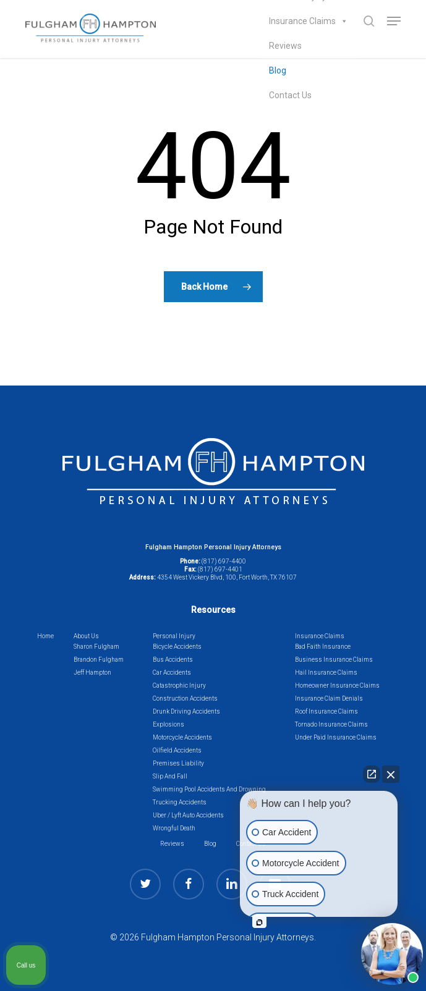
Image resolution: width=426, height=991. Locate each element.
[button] (394, 21)
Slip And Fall (170, 776)
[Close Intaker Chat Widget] (390, 774)
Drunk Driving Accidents (186, 711)
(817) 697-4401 (220, 569)
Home (45, 636)
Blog (277, 70)
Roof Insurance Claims (326, 711)
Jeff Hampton (92, 672)
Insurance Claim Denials (329, 698)
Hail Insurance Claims (326, 672)
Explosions (168, 724)
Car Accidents (172, 672)
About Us (86, 636)
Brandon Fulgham (99, 659)
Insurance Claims (308, 21)
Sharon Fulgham (96, 646)
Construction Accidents (185, 698)
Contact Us (290, 95)
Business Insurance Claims (334, 659)
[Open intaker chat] (259, 922)
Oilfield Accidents (177, 750)
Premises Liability (178, 763)
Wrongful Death (174, 828)
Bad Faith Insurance (323, 646)
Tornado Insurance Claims (331, 724)
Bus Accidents (173, 659)
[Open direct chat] (371, 774)
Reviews (285, 46)
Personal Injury (174, 636)
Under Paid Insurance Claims (336, 737)
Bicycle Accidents (177, 646)
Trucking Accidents (180, 802)
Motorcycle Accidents (182, 737)
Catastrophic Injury (179, 685)
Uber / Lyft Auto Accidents (188, 815)
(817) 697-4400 (224, 561)
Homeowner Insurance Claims (337, 685)
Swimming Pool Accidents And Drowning (209, 789)
